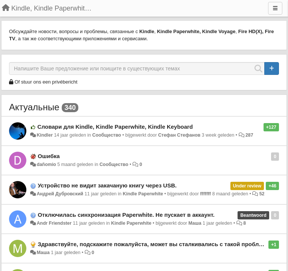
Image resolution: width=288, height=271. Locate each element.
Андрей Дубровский (60, 193)
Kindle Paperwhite (143, 193)
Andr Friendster (54, 223)
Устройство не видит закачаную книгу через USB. (107, 185)
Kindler (45, 135)
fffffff (205, 193)
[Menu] (275, 8)
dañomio (46, 164)
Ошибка (49, 156)
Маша (194, 223)
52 (262, 193)
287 (249, 135)
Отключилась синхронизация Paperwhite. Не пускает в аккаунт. (126, 215)
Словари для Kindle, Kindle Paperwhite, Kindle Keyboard (115, 126)
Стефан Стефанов (179, 135)
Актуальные (34, 107)
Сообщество (106, 135)
